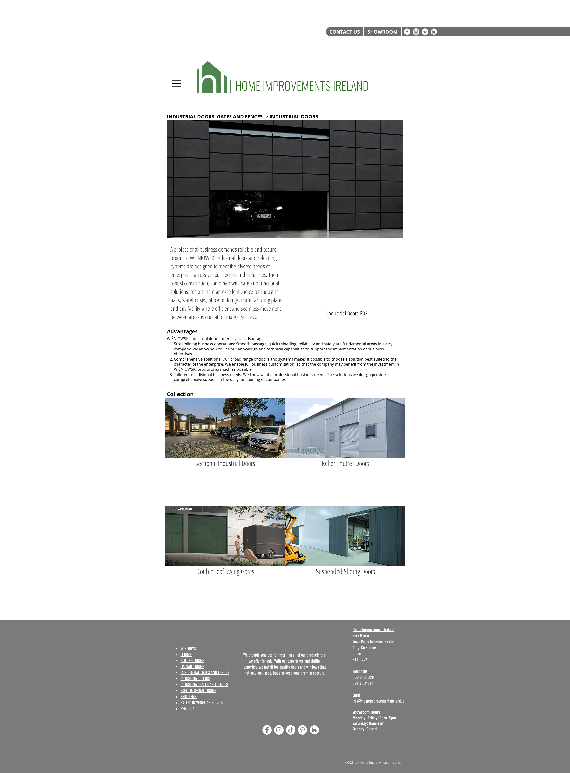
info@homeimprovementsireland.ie (378, 701)
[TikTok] (290, 730)
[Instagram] (416, 31)
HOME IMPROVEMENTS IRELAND (302, 85)
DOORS (186, 654)
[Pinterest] (425, 31)
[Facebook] (407, 31)
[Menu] (176, 83)
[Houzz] (434, 31)
